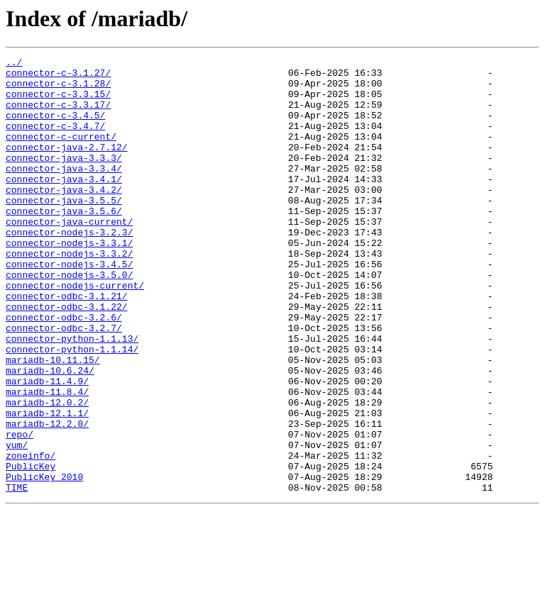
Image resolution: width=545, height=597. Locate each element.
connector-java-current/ (69, 255)
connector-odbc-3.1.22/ (67, 357)
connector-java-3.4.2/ (64, 217)
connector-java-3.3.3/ (64, 178)
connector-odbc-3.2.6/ (64, 370)
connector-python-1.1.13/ (72, 395)
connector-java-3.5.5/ (64, 229)
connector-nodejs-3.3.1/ (69, 280)
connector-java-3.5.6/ (64, 242)
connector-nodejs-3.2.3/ (69, 268)
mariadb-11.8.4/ (47, 459)
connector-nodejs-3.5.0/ (69, 319)
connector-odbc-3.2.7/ (64, 382)
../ (14, 63)
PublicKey (30, 548)
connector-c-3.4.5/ (55, 127)
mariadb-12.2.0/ (47, 497)
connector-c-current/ (61, 153)
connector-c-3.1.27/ (58, 76)
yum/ (17, 523)
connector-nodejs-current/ (75, 331)
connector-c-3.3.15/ (58, 102)
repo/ (19, 510)
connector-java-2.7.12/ (67, 166)
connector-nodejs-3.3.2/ (69, 293)
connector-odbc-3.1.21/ (67, 344)
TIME (17, 574)
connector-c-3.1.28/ (58, 89)
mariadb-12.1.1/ (47, 485)
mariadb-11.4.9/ (47, 446)
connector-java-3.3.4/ (64, 191)
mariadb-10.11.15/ (53, 421)
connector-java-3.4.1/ (64, 204)
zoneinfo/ (30, 536)
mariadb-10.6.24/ (50, 434)
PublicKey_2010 (44, 561)
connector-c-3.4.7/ (55, 140)
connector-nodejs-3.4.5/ (69, 306)
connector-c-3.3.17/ (58, 114)
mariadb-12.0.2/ (47, 472)
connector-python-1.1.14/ (72, 408)
